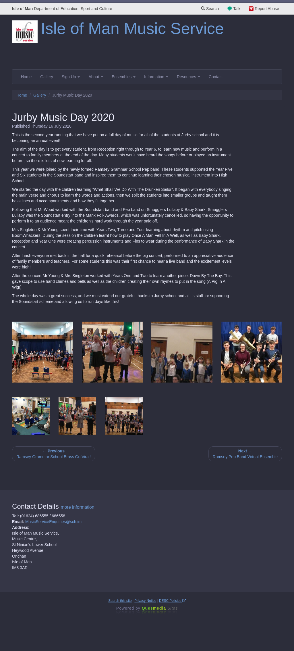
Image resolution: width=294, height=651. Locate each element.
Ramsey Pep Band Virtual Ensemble (245, 454)
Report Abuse (267, 8)
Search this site (119, 601)
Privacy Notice (145, 601)
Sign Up (71, 76)
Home (26, 76)
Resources (188, 76)
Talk (236, 8)
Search (210, 8)
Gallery (46, 76)
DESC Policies (172, 601)
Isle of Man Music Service (132, 28)
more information (77, 507)
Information (156, 76)
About (95, 76)
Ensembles (124, 76)
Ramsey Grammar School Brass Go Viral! (53, 454)
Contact (216, 76)
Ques (160, 608)
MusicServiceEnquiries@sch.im (53, 521)
